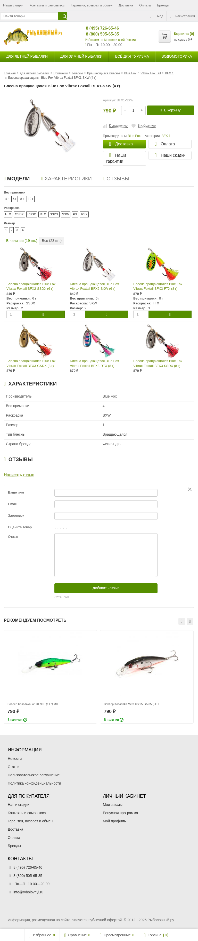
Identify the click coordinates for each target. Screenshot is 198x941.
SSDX (54, 214)
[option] (50, 677)
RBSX (32, 214)
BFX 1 (165, 136)
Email (12, 504)
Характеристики (66, 178)
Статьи (13, 767)
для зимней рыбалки (81, 56)
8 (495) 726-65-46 (98, 28)
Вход (156, 16)
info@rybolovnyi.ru (28, 892)
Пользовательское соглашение (34, 775)
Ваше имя (16, 492)
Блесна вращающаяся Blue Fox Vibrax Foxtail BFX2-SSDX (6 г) (30, 286)
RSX (84, 214)
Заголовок (16, 515)
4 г (7, 199)
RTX (43, 214)
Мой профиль (114, 821)
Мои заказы (112, 805)
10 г (30, 199)
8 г (22, 199)
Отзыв (13, 537)
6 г (14, 199)
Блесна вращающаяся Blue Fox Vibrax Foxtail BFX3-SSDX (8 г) (157, 363)
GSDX (19, 214)
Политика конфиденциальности (34, 783)
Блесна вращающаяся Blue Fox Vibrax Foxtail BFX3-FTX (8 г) (157, 286)
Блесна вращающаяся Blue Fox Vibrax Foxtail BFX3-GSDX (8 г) (30, 363)
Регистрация (182, 16)
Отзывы (116, 178)
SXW (65, 214)
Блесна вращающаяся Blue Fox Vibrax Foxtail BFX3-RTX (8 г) (94, 363)
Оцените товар (20, 527)
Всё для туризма (132, 56)
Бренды (163, 5)
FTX (8, 214)
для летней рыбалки (27, 56)
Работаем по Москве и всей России (110, 40)
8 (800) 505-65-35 (98, 34)
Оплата (145, 5)
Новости (15, 759)
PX (75, 214)
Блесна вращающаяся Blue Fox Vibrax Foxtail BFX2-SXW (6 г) (94, 286)
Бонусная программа (120, 813)
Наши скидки (13, 5)
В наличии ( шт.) (21, 241)
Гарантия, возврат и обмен (92, 5)
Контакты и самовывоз (47, 5)
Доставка (126, 5)
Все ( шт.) (52, 241)
